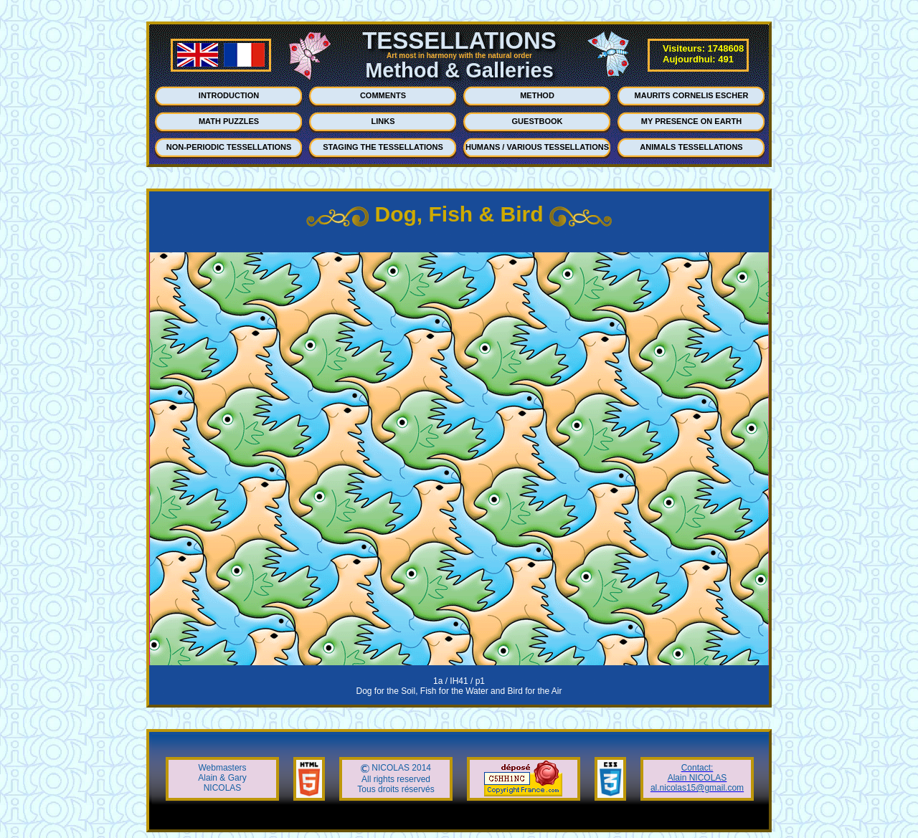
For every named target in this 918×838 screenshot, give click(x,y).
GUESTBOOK (537, 121)
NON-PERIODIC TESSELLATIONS (229, 147)
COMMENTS (383, 95)
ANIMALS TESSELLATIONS (691, 147)
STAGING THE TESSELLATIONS (383, 147)
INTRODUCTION (229, 95)
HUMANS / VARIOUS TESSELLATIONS (537, 147)
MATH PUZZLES (229, 121)
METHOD (537, 95)
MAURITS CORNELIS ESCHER (692, 95)
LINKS (383, 121)
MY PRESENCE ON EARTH (691, 121)
